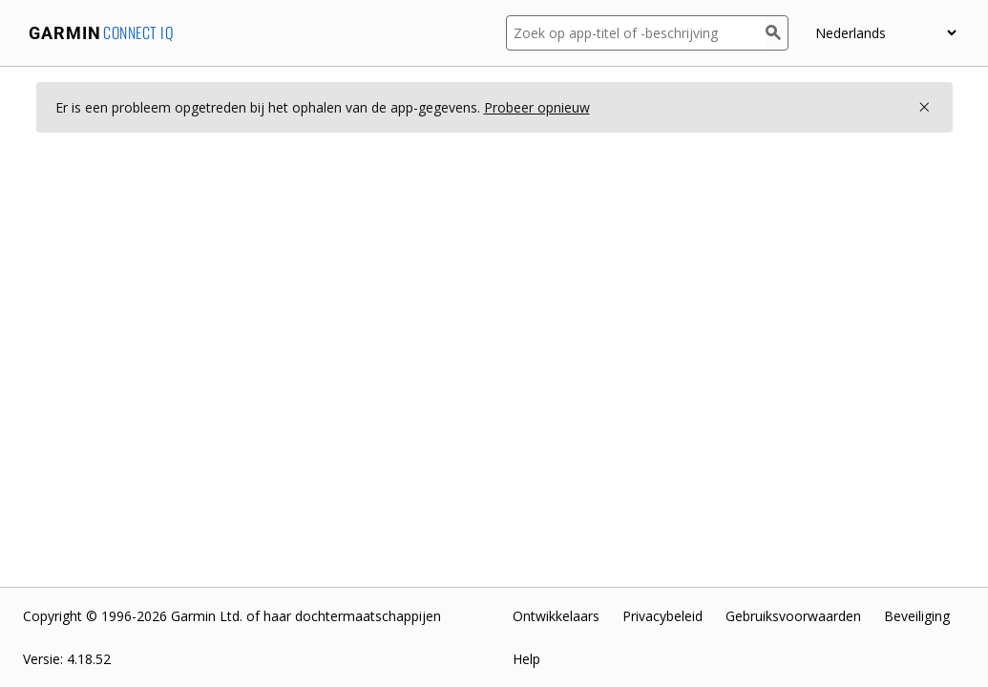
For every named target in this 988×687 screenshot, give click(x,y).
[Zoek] (777, 33)
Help (526, 659)
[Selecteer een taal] (885, 33)
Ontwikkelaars (556, 616)
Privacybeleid (662, 616)
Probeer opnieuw (537, 107)
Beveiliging (917, 616)
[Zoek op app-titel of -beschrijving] (636, 33)
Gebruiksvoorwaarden (793, 616)
